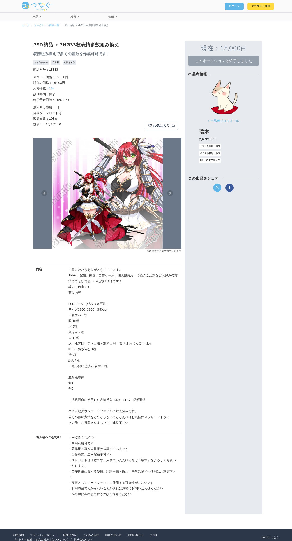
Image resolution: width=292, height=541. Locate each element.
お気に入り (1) (161, 126)
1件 (51, 88)
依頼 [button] (111, 17)
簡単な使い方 (113, 535)
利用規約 (18, 535)
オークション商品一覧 (46, 25)
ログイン (228, 6)
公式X (153, 535)
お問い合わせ (135, 535)
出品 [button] (35, 17)
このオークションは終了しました (223, 60)
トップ (25, 25)
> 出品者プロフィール (223, 121)
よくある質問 (91, 535)
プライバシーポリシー (43, 535)
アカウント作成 (258, 6)
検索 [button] (73, 17)
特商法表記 (70, 535)
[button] (44, 193)
